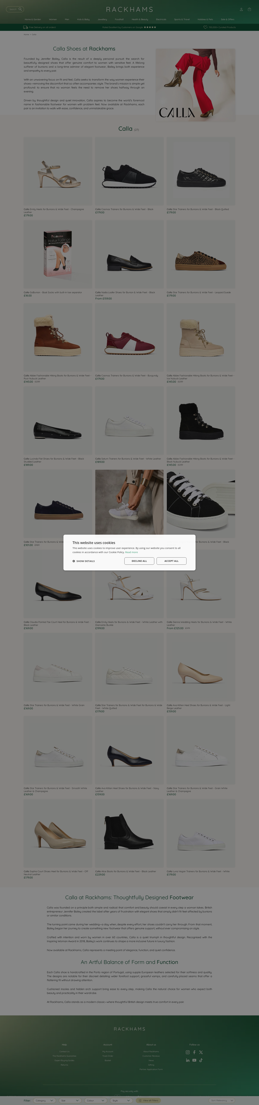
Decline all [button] (139, 560)
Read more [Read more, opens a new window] (131, 552)
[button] (84, 561)
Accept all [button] (172, 560)
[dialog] (129, 553)
